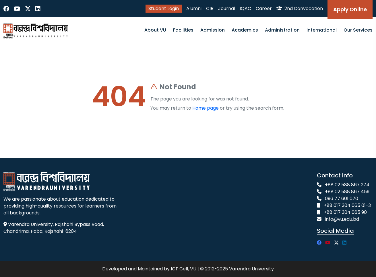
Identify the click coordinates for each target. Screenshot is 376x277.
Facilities (183, 30)
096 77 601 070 (341, 198)
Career (264, 8)
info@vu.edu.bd (342, 219)
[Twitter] (28, 8)
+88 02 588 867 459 (347, 191)
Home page (205, 108)
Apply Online (350, 9)
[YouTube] (17, 8)
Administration (282, 30)
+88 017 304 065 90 (345, 212)
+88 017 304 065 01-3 (347, 205)
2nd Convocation (299, 8)
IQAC (245, 8)
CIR (210, 8)
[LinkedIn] (37, 8)
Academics (245, 30)
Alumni (193, 8)
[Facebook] (6, 8)
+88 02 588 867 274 (347, 184)
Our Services (358, 30)
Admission (212, 30)
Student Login (163, 8)
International (322, 30)
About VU (155, 30)
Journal (226, 8)
